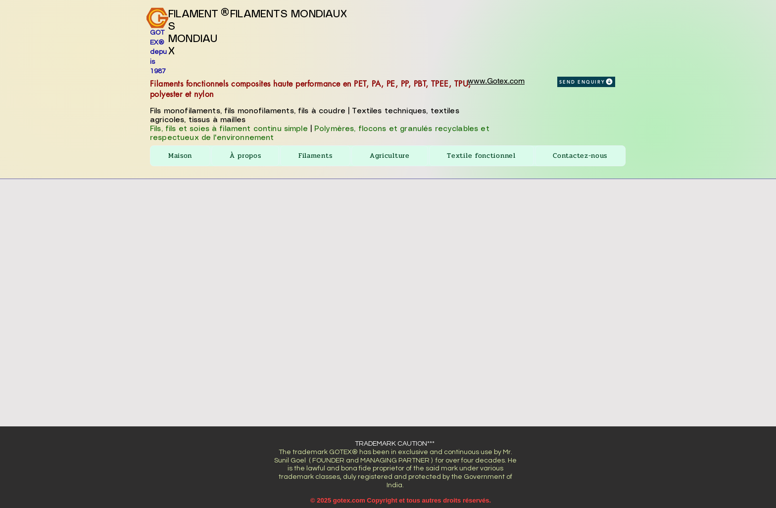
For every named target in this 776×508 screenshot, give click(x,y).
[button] (315, 155)
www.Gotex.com (496, 81)
